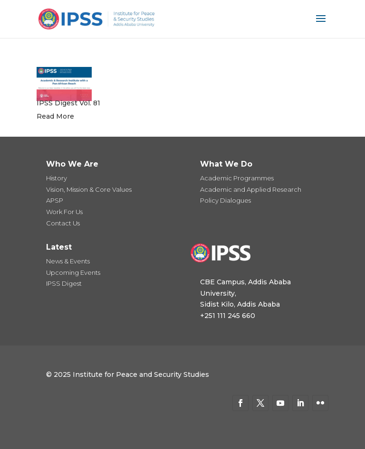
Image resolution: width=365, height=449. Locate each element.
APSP (54, 200)
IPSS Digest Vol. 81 (68, 103)
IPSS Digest (64, 283)
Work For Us (64, 211)
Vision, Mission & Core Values (89, 189)
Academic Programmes (237, 178)
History (56, 178)
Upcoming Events (73, 272)
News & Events (68, 261)
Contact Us (63, 223)
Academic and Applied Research (250, 189)
